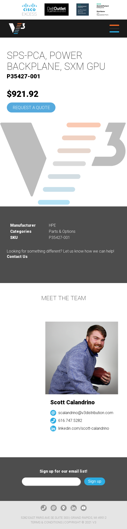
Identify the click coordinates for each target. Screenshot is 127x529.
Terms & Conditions (46, 522)
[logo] (17, 28)
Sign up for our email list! (63, 471)
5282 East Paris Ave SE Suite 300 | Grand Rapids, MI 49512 (63, 517)
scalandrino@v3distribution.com (87, 412)
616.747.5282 (71, 420)
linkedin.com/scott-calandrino (85, 428)
